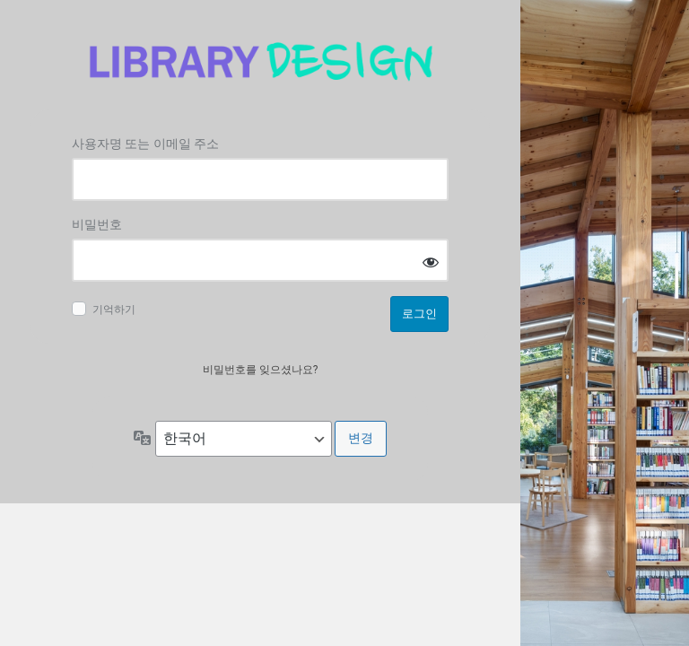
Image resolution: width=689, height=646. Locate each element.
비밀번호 (97, 224)
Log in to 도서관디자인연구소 (260, 61)
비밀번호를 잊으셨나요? (260, 369)
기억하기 (113, 309)
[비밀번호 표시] (431, 261)
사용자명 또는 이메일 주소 (145, 143)
